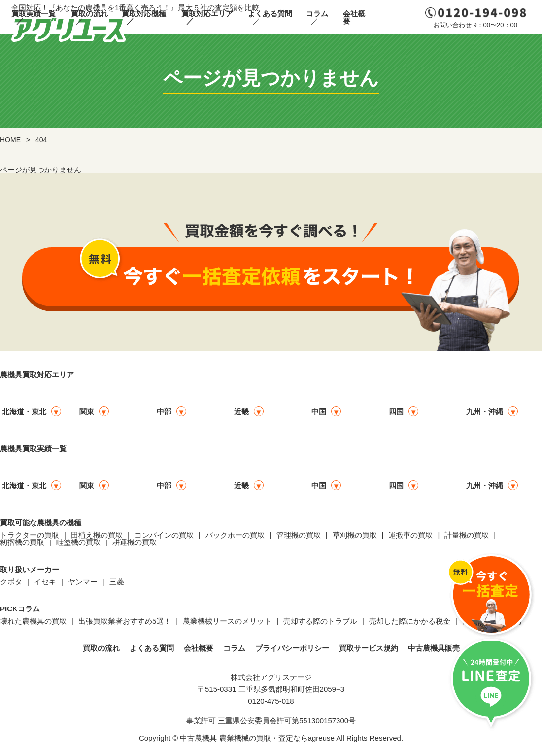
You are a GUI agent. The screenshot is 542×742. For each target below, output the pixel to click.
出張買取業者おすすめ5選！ (124, 621)
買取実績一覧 (33, 13)
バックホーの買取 (235, 535)
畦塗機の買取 (78, 542)
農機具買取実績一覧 (33, 448)
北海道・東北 (24, 411)
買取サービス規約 (368, 648)
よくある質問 (270, 13)
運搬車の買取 (410, 535)
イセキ (45, 581)
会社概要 (354, 17)
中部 (164, 411)
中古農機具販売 (434, 648)
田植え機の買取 (97, 535)
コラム (317, 13)
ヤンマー (83, 581)
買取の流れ (89, 13)
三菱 (116, 581)
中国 (318, 411)
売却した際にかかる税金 (409, 621)
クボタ (11, 581)
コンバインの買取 (164, 535)
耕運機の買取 (134, 542)
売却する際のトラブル (320, 621)
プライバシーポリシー (292, 648)
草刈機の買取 (355, 535)
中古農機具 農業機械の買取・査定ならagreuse (257, 738)
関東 (86, 411)
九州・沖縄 (484, 411)
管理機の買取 (298, 535)
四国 (396, 411)
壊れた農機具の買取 (33, 621)
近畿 (241, 411)
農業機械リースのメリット (227, 621)
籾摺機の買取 (22, 542)
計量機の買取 (466, 535)
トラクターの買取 (29, 535)
